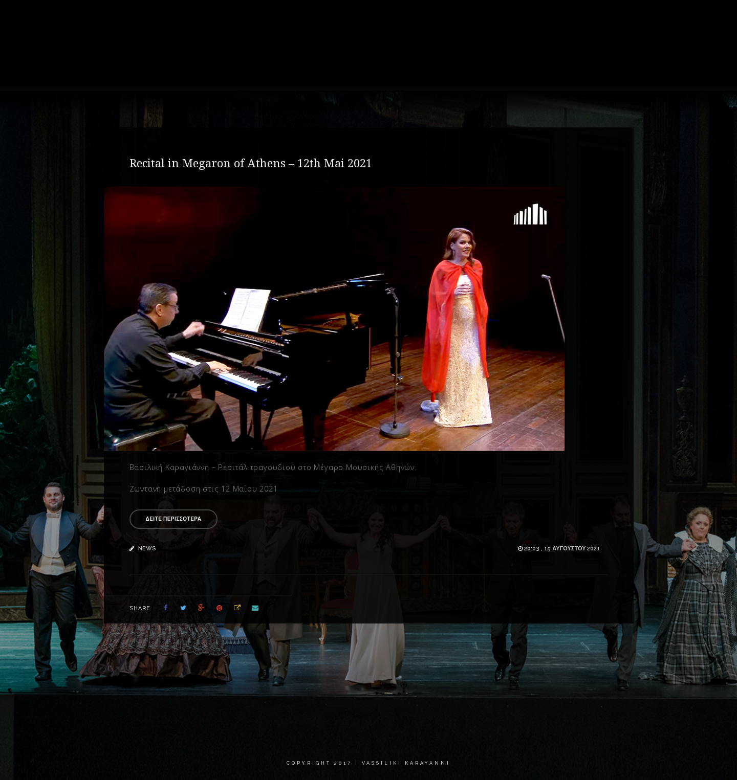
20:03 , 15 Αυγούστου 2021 (562, 548)
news (147, 548)
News (512, 17)
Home (315, 17)
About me (361, 17)
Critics (606, 17)
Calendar (559, 17)
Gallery (410, 17)
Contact (653, 17)
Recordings (463, 17)
